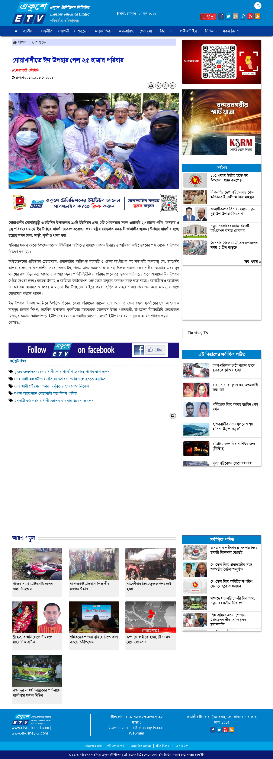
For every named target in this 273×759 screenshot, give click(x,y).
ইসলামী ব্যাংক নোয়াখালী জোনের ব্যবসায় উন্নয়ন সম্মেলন (54, 400)
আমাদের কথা (94, 746)
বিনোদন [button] (167, 31)
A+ (173, 86)
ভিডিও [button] (211, 31)
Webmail (136, 733)
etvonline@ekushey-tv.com (141, 727)
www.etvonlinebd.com (30, 727)
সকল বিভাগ (233, 31)
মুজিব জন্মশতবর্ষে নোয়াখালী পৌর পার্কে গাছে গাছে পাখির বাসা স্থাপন (62, 371)
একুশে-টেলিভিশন (111, 755)
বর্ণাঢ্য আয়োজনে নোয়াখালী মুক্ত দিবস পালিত (46, 393)
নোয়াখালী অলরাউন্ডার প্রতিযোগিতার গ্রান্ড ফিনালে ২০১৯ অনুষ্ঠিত (59, 379)
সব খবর (252, 261)
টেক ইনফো (163, 746)
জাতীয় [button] (29, 31)
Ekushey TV (198, 333)
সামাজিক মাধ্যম (141, 746)
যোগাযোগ (182, 746)
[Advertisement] (94, 481)
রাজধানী (63, 31)
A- (158, 86)
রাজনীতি (46, 31)
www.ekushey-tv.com (30, 733)
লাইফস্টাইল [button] (190, 31)
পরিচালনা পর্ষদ (116, 746)
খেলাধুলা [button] (147, 31)
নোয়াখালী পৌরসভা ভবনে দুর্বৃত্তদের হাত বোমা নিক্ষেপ (51, 386)
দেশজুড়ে (39, 42)
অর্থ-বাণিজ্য (127, 31)
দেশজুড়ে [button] (82, 31)
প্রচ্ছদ (20, 42)
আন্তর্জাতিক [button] (104, 31)
